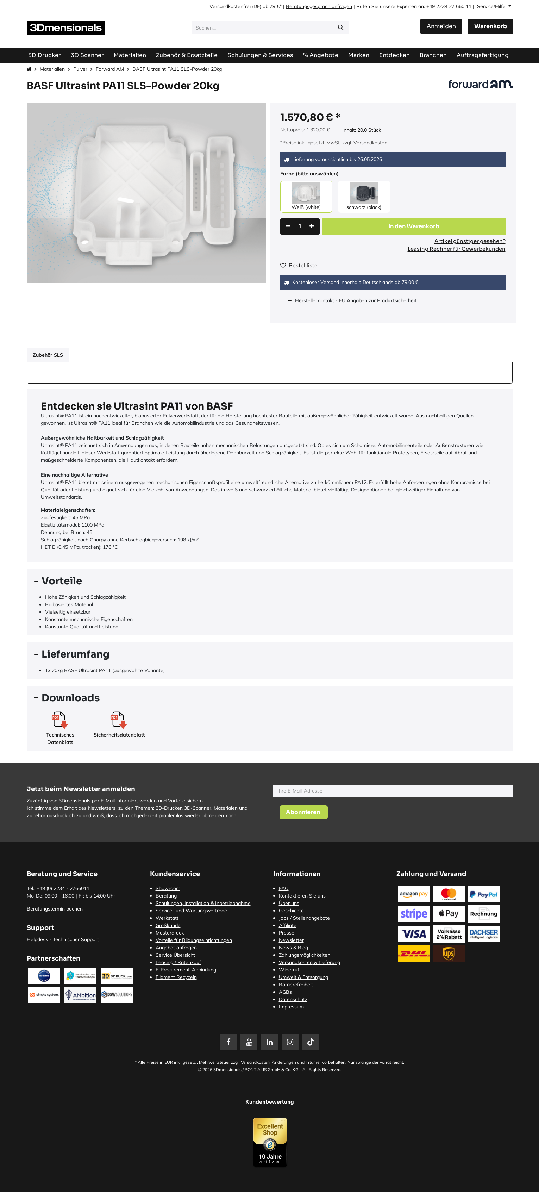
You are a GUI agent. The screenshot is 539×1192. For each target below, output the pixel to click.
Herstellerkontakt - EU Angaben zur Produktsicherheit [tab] (356, 300)
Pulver (80, 69)
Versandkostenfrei (230, 6)
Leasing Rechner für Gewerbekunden (457, 249)
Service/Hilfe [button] (492, 6)
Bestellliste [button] (299, 265)
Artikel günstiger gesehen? (470, 241)
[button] (414, 226)
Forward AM (110, 69)
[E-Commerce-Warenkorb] (490, 26)
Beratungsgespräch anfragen (319, 6)
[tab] (270, 581)
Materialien (52, 69)
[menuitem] (483, 55)
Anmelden (441, 26)
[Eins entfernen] (288, 226)
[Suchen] (340, 27)
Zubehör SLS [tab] (48, 355)
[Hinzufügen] (312, 226)
